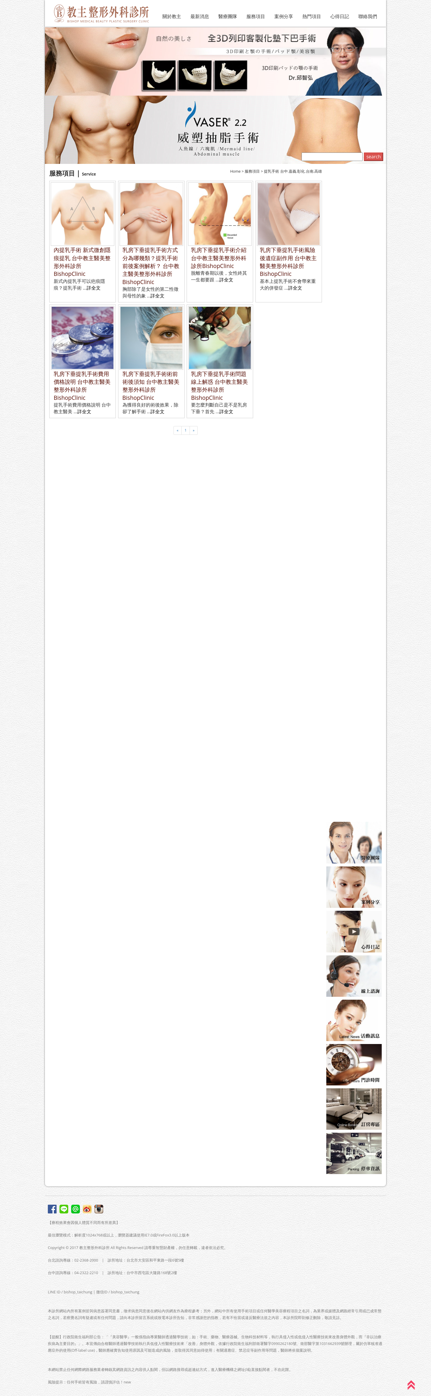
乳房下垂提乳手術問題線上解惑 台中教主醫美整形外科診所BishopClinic (219, 386)
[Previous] (178, 430)
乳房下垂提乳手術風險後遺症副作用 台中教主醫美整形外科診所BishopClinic (288, 262)
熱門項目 (311, 16)
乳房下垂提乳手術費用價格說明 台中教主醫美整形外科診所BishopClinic (82, 386)
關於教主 (171, 16)
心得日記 (339, 16)
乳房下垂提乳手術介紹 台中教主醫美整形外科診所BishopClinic (218, 258)
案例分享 (283, 16)
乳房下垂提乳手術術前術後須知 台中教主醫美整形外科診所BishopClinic (150, 386)
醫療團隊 (227, 16)
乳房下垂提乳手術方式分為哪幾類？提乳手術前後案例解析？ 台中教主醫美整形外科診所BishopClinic (150, 266)
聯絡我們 (367, 16)
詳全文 (94, 288)
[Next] (194, 430)
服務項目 (255, 16)
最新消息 (199, 16)
